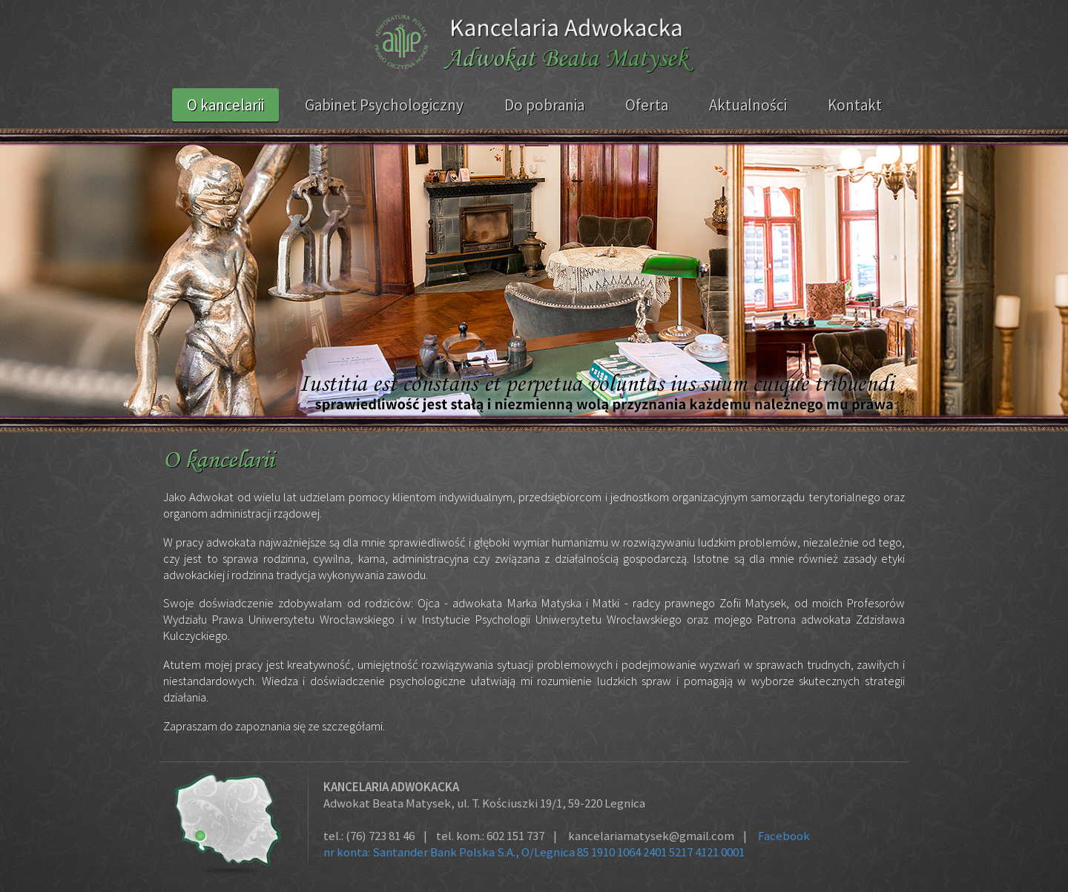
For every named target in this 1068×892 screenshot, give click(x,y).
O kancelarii (225, 105)
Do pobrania (544, 105)
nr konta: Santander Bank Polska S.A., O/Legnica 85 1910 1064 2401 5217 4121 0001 (534, 852)
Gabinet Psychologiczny (384, 105)
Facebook (784, 835)
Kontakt (855, 105)
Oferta (646, 105)
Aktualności (748, 105)
